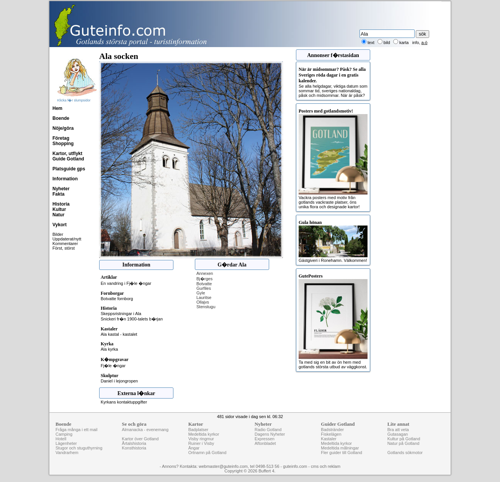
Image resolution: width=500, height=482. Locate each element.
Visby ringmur (201, 438)
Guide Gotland (68, 159)
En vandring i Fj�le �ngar (126, 283)
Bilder (57, 234)
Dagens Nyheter (270, 434)
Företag (60, 138)
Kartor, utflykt (67, 153)
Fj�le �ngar (113, 365)
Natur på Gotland (403, 443)
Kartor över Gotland (140, 438)
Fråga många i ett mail (76, 429)
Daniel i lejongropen (119, 381)
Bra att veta (398, 429)
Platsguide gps (68, 169)
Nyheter (61, 188)
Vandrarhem (67, 452)
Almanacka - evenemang (145, 429)
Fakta (58, 194)
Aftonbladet (265, 443)
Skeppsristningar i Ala (121, 313)
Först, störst (63, 248)
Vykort (59, 224)
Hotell (61, 438)
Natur (58, 214)
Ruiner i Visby (201, 443)
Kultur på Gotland (403, 438)
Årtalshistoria (134, 443)
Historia (61, 204)
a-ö (425, 42)
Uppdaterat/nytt (66, 239)
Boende (60, 118)
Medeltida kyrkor (203, 434)
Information (65, 178)
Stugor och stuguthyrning (79, 448)
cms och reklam (325, 466)
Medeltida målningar (340, 448)
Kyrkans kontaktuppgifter (124, 402)
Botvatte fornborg (117, 298)
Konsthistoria (134, 448)
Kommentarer (65, 243)
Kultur (59, 209)
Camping (64, 434)
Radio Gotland (268, 429)
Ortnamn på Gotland (207, 452)
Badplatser (198, 429)
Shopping (63, 143)
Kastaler (328, 438)
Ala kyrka (109, 349)
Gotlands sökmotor (405, 452)
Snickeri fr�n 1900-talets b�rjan (132, 319)
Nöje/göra (63, 128)
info (415, 42)
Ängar (193, 448)
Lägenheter (66, 443)
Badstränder (332, 429)
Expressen (265, 438)
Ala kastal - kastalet (119, 334)
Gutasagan (397, 434)
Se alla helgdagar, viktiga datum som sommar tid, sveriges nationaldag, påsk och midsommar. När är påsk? (333, 82)
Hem (57, 108)
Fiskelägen (331, 434)
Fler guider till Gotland (341, 452)
